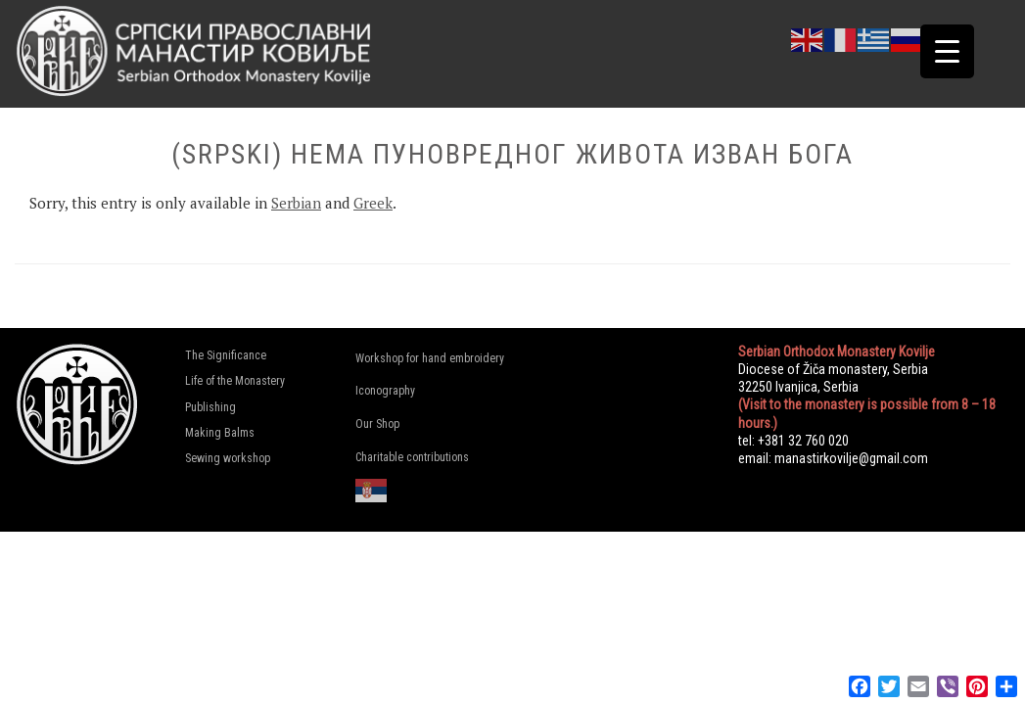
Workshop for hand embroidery (427, 358)
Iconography (385, 391)
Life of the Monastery (235, 381)
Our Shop (377, 424)
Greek (373, 202)
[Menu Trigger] (947, 51)
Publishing (210, 407)
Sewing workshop (227, 458)
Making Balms (220, 433)
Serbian (296, 202)
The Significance (225, 355)
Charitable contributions (412, 457)
